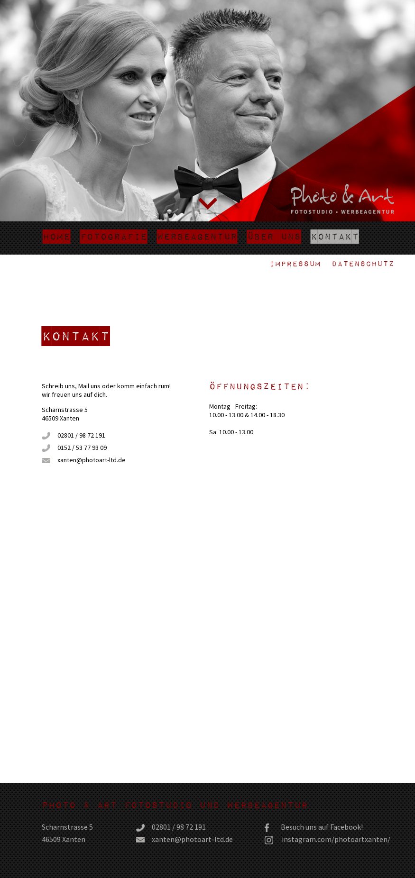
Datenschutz (363, 263)
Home (56, 236)
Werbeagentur (197, 236)
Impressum (295, 263)
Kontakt (335, 236)
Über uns (274, 236)
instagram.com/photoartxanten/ (336, 839)
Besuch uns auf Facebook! (322, 827)
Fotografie (113, 236)
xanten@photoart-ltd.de (91, 460)
